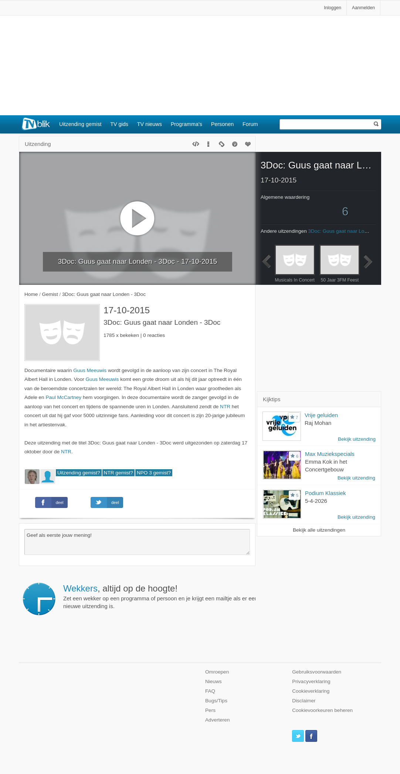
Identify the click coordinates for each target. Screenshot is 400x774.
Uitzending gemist (80, 124)
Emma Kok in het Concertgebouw (326, 465)
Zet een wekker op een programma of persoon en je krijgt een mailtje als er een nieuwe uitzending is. (160, 596)
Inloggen (332, 7)
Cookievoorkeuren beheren (322, 710)
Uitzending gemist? (78, 472)
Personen (222, 124)
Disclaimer (303, 700)
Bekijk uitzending (357, 439)
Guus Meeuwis (89, 370)
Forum (250, 124)
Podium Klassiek (325, 493)
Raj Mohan (318, 423)
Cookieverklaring (310, 691)
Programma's (186, 124)
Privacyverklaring (311, 681)
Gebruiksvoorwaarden (316, 672)
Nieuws (213, 681)
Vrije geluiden (321, 415)
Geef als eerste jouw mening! (137, 542)
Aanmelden (363, 7)
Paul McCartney (63, 397)
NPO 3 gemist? (154, 472)
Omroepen (217, 672)
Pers (210, 710)
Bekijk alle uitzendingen (319, 530)
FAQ (210, 691)
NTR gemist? (118, 472)
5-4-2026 (316, 501)
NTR (225, 406)
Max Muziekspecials (330, 454)
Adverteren (217, 720)
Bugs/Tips (216, 700)
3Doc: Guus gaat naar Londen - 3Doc (318, 165)
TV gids (119, 124)
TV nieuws (149, 124)
